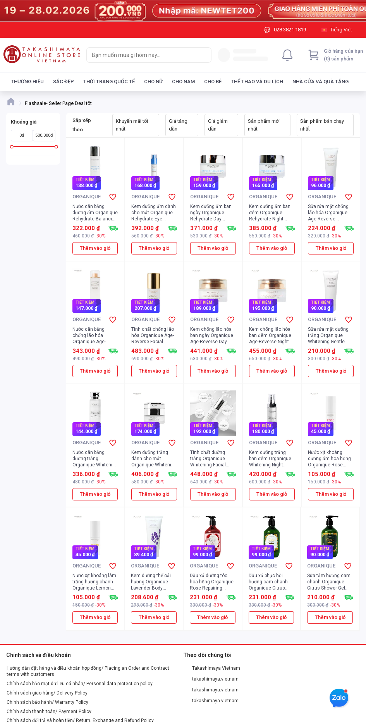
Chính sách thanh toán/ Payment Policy (49, 711)
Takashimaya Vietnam (212, 668)
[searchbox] (142, 55)
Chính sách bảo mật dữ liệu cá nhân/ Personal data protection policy (80, 683)
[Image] (183, 11)
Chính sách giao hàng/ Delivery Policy (47, 693)
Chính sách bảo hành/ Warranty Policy (47, 702)
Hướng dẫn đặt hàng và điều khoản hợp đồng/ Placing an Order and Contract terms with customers (88, 671)
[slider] (12, 146)
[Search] (204, 55)
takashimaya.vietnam (211, 679)
